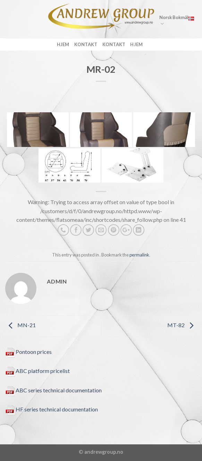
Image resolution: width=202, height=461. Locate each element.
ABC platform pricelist (37, 370)
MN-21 (20, 325)
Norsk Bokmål (176, 21)
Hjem (63, 44)
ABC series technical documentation (53, 390)
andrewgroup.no (103, 452)
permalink (139, 255)
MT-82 (182, 325)
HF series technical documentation (51, 409)
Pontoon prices (28, 351)
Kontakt (114, 44)
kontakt (86, 44)
